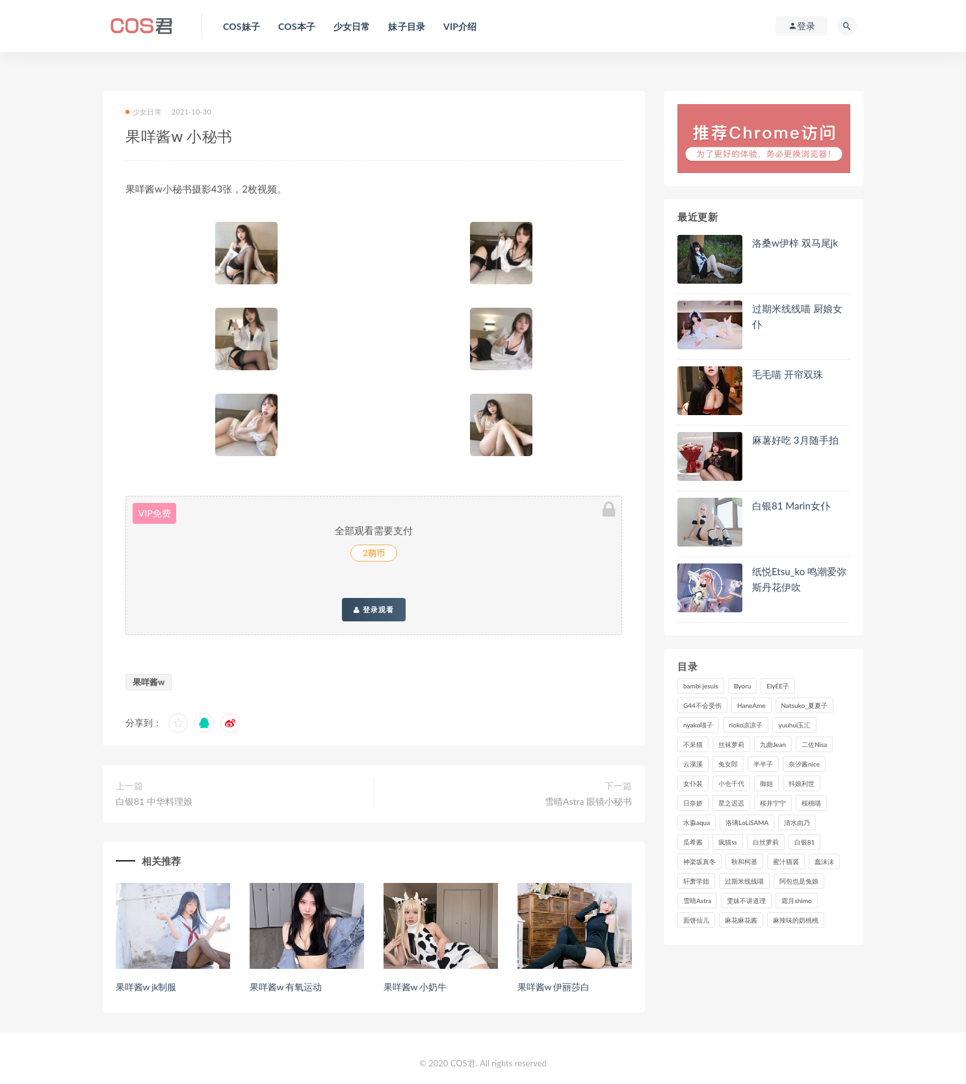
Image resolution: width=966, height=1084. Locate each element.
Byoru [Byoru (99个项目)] (742, 686)
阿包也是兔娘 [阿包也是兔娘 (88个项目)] (798, 881)
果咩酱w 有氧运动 (286, 986)
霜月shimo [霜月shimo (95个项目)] (796, 900)
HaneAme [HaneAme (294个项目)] (751, 705)
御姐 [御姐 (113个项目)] (766, 783)
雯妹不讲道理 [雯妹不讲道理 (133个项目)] (746, 900)
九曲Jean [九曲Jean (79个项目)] (773, 744)
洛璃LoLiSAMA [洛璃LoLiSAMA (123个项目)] (746, 822)
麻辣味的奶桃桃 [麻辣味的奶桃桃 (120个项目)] (795, 920)
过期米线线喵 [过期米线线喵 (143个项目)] (744, 881)
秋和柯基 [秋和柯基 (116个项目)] (744, 861)
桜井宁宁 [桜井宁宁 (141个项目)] (773, 803)
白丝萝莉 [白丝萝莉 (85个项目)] (766, 842)
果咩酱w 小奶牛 (415, 986)
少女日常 (143, 111)
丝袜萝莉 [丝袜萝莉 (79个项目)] (731, 744)
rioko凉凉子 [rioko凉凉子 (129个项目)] (746, 725)
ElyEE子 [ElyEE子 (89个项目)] (777, 686)
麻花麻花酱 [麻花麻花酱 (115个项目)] (741, 920)
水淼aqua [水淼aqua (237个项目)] (696, 822)
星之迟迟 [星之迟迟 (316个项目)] (731, 803)
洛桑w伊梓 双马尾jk (795, 243)
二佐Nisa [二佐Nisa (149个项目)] (814, 744)
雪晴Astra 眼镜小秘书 (588, 801)
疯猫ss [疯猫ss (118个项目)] (727, 842)
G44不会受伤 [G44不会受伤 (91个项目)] (702, 705)
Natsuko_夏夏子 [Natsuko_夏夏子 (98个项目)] (804, 705)
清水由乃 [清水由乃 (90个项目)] (797, 822)
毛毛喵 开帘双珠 (787, 374)
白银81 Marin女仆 (791, 505)
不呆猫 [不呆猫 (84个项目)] (693, 744)
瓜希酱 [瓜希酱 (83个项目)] (693, 842)
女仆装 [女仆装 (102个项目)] (693, 783)
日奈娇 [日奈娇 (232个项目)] (693, 803)
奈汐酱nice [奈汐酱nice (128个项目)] (804, 764)
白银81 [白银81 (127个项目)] (804, 842)
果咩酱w (148, 682)
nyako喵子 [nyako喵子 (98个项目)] (698, 725)
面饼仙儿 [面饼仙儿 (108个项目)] (696, 920)
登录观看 (374, 610)
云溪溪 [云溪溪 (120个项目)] (693, 764)
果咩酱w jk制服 (146, 986)
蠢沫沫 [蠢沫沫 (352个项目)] (824, 861)
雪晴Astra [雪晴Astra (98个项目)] (697, 900)
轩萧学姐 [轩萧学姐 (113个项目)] (696, 881)
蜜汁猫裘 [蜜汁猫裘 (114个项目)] (786, 861)
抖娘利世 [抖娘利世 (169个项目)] (802, 783)
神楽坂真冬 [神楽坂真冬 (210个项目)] (699, 861)
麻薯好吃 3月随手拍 (795, 440)
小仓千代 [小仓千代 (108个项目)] (731, 783)
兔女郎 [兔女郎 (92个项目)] (728, 764)
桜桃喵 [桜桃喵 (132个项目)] (811, 803)
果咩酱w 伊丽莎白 (553, 986)
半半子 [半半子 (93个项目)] (763, 764)
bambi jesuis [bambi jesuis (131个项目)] (700, 686)
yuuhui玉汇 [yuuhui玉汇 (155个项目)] (794, 725)
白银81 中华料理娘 (154, 801)
